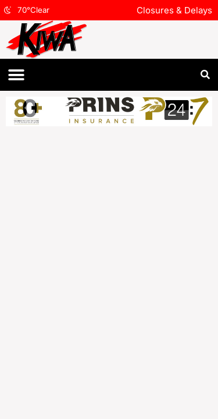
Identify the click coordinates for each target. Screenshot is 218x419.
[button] (16, 75)
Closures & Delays (174, 10)
